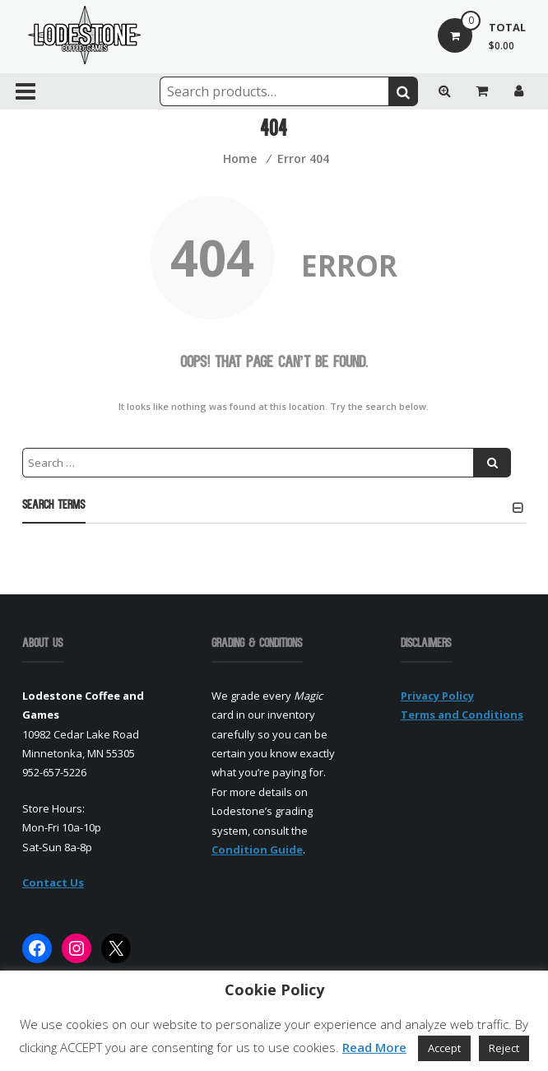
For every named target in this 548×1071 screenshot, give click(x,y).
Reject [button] (504, 1048)
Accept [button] (444, 1048)
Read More (374, 1047)
